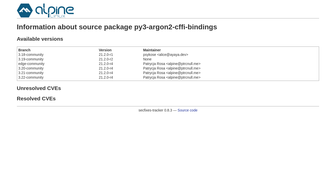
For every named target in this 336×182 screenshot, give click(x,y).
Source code (188, 110)
